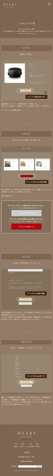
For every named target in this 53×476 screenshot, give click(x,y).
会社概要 (26, 452)
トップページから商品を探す (11, 110)
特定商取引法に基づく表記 (26, 457)
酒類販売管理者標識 (26, 461)
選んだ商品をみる (7, 196)
